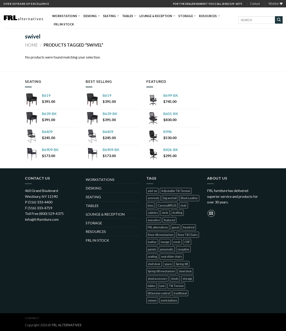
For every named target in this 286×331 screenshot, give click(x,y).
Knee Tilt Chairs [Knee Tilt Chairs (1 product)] (188, 234)
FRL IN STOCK (64, 24)
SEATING (111, 16)
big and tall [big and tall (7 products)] (170, 198)
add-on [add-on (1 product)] (152, 191)
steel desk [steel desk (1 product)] (185, 271)
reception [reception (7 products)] (183, 249)
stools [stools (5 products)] (175, 278)
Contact (255, 3)
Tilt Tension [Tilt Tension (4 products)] (176, 286)
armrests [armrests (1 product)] (153, 198)
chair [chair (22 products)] (183, 205)
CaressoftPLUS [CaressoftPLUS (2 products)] (167, 205)
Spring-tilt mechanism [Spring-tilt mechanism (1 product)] (161, 271)
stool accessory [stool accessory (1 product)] (157, 278)
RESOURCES (209, 16)
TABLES (129, 16)
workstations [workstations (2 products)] (169, 300)
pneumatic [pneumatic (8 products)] (166, 249)
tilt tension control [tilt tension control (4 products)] (159, 293)
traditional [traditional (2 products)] (180, 293)
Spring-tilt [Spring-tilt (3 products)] (182, 264)
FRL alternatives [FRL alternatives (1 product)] (158, 227)
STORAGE (187, 16)
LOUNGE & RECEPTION (157, 16)
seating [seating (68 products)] (152, 256)
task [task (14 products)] (162, 286)
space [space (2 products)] (168, 264)
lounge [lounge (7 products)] (165, 242)
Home (31, 45)
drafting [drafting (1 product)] (177, 212)
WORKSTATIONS (66, 16)
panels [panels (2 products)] (152, 249)
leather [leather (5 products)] (152, 242)
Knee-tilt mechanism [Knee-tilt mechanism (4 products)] (161, 234)
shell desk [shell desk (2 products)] (154, 264)
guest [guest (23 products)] (175, 227)
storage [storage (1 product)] (187, 278)
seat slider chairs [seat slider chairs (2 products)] (171, 256)
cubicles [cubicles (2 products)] (153, 212)
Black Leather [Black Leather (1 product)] (189, 198)
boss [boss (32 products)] (151, 205)
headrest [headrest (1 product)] (188, 227)
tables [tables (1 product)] (151, 286)
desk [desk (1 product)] (165, 212)
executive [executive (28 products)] (154, 220)
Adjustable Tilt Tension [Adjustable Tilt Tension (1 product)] (175, 191)
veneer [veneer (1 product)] (152, 300)
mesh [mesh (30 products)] (176, 242)
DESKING (91, 16)
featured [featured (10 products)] (169, 220)
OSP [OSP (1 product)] (187, 242)
